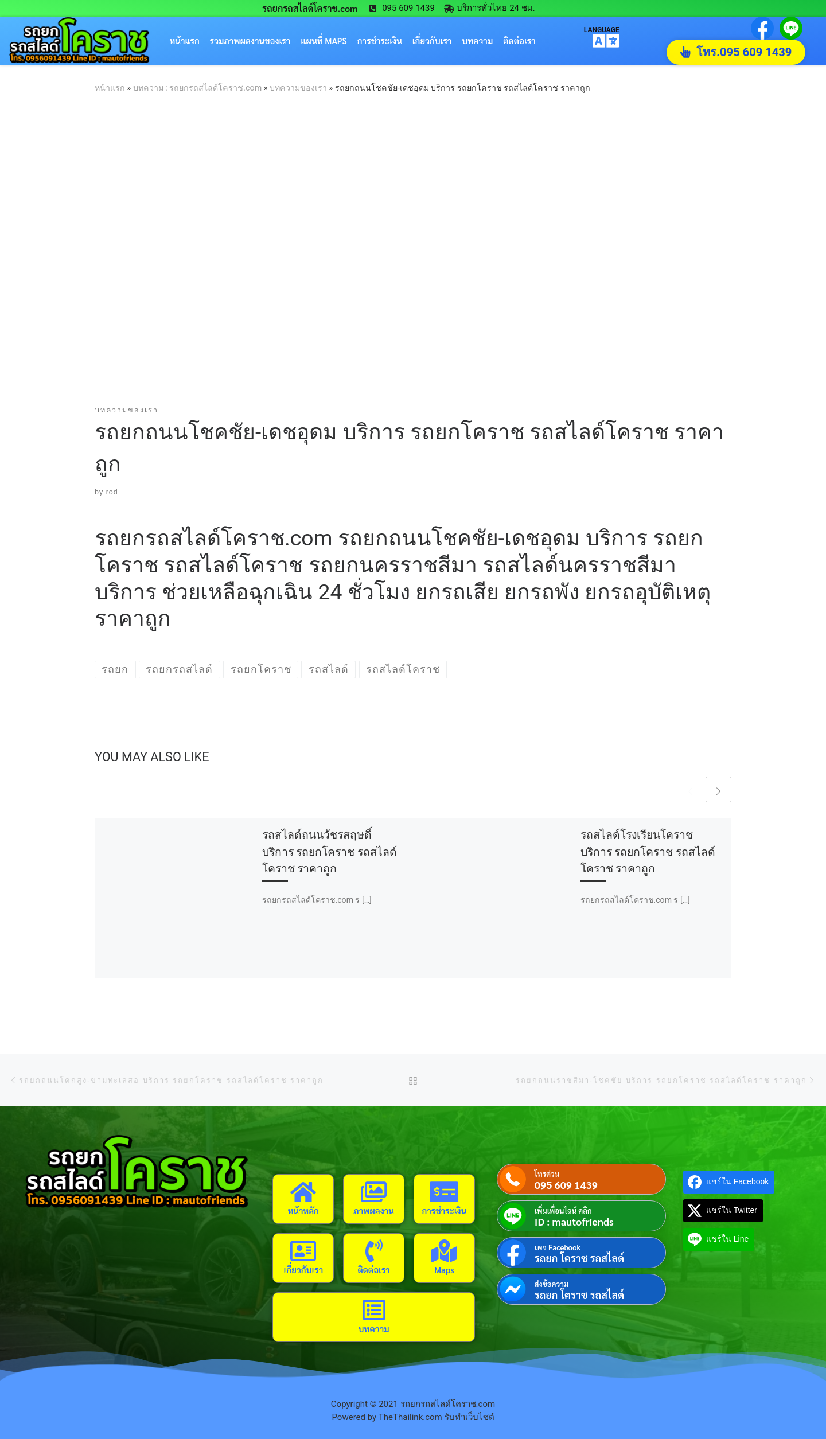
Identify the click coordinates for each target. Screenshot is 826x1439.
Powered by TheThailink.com (387, 1417)
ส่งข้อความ (551, 1284)
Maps (444, 1269)
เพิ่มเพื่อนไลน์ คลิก (563, 1210)
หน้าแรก (185, 40)
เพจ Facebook (557, 1247)
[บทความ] (374, 1309)
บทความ (477, 40)
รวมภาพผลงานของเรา (250, 40)
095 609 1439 (566, 1185)
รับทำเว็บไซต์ (469, 1417)
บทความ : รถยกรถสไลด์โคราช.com (197, 87)
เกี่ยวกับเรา (432, 40)
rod (112, 492)
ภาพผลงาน (373, 1210)
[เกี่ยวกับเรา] (303, 1250)
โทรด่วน (547, 1174)
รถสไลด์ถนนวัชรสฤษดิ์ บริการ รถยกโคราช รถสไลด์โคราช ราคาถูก (330, 851)
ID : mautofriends (574, 1221)
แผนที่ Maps (323, 40)
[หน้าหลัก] (303, 1191)
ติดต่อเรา (519, 40)
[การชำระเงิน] (444, 1191)
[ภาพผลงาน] (374, 1191)
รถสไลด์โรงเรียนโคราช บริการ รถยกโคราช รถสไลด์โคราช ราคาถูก (648, 851)
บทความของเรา (298, 87)
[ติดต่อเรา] (374, 1250)
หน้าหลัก (303, 1210)
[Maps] (444, 1250)
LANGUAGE (602, 29)
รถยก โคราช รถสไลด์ (579, 1258)
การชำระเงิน (379, 40)
